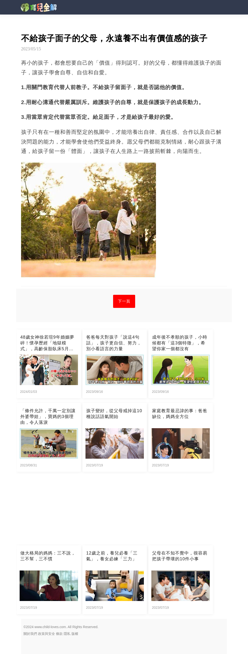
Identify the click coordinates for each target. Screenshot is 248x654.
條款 (59, 634)
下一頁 (124, 301)
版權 (74, 634)
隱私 (67, 634)
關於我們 (30, 634)
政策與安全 (46, 634)
